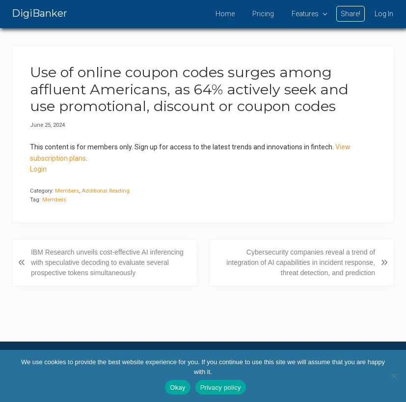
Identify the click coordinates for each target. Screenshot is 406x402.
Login (38, 169)
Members (67, 191)
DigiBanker (39, 13)
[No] (394, 376)
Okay (177, 387)
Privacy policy (220, 387)
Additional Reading (105, 191)
